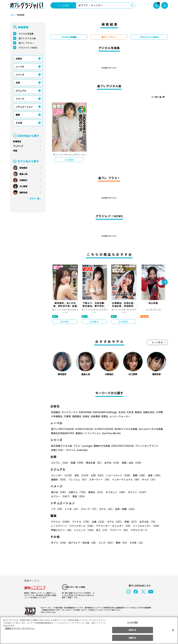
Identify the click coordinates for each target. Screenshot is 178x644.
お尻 (97, 475)
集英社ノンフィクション (88, 433)
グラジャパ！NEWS (28, 47)
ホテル (106, 509)
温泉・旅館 (124, 509)
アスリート (118, 530)
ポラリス (70, 450)
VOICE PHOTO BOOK (122, 445)
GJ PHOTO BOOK (102, 429)
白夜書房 (95, 416)
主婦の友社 (148, 412)
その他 (19, 122)
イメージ (20, 98)
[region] (89, 630)
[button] (164, 282)
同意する (132, 637)
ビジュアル (21, 90)
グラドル (61, 521)
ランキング (18, 146)
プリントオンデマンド (145, 445)
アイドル (81, 521)
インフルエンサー (146, 525)
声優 (130, 521)
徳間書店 (76, 416)
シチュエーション (24, 106)
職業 (18, 114)
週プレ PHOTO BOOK (62, 429)
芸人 (102, 530)
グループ (89, 509)
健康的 (59, 479)
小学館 (158, 412)
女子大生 (146, 521)
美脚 (138, 475)
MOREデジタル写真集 (124, 429)
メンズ (106, 542)
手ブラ (59, 542)
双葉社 (104, 416)
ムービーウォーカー (119, 416)
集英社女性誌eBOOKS (62, 433)
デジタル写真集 (26, 33)
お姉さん (77, 492)
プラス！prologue (82, 445)
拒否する (132, 630)
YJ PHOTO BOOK (83, 429)
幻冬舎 (129, 412)
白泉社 (86, 416)
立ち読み (69, 159)
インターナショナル (126, 479)
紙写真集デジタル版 (61, 445)
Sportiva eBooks (110, 433)
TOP (12, 15)
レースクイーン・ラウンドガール (73, 525)
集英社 (137, 412)
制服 (77, 462)
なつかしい (115, 492)
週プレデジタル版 (27, 38)
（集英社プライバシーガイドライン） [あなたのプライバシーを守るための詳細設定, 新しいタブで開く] (19, 628)
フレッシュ (77, 479)
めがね (112, 462)
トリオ (72, 509)
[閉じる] (173, 630)
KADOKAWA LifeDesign (105, 412)
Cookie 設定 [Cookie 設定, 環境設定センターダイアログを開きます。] (132, 622)
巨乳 (81, 475)
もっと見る (157, 342)
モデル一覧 (34, 198)
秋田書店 (55, 412)
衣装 (18, 82)
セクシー (157, 492)
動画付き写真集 (101, 445)
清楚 (58, 496)
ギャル (148, 479)
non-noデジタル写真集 (149, 429)
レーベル (20, 66)
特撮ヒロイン (62, 530)
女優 (98, 521)
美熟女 (96, 492)
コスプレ (60, 462)
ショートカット (117, 475)
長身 (153, 475)
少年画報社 (57, 416)
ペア (57, 509)
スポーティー (99, 479)
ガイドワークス (70, 412)
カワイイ (136, 492)
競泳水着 (93, 462)
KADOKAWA (85, 412)
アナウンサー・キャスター (113, 525)
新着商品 (17, 141)
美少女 (59, 492)
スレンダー (62, 475)
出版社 (19, 58)
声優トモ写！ (58, 450)
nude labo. (82, 450)
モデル (114, 521)
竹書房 (67, 416)
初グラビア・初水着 (82, 542)
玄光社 (121, 412)
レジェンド (84, 530)
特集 (15, 150)
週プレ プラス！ (26, 42)
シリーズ (20, 74)
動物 (121, 542)
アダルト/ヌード (138, 530)
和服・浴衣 (131, 462)
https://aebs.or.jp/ (48, 612)
